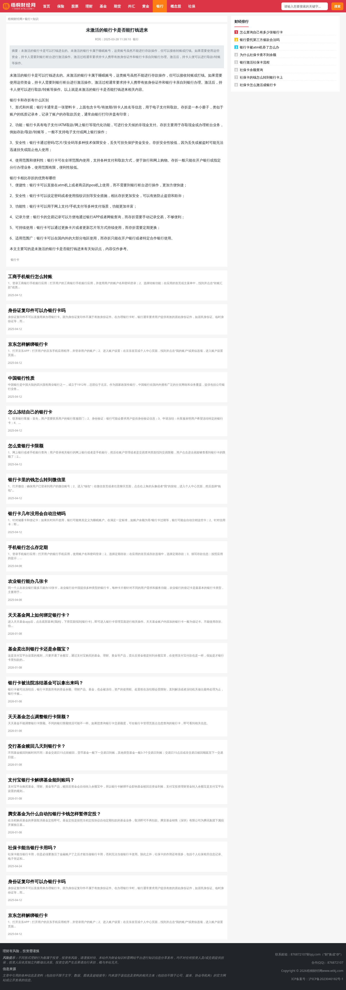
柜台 (49, 57)
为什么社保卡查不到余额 (255, 54)
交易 (50, 216)
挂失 (124, 142)
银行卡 (87, 50)
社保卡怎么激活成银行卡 (255, 85)
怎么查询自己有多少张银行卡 (258, 32)
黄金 (145, 6)
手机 (73, 206)
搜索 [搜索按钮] (337, 6)
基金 (103, 6)
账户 (13, 114)
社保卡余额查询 (248, 69)
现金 (145, 124)
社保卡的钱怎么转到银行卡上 (258, 77)
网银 (110, 216)
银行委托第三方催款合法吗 (257, 39)
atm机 (63, 185)
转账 (179, 50)
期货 (117, 6)
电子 (156, 107)
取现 (188, 124)
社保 (191, 6)
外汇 (131, 6)
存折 (27, 100)
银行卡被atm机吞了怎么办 (256, 47)
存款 (148, 50)
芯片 (59, 142)
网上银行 (82, 124)
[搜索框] (304, 6)
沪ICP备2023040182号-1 (326, 979)
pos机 (94, 185)
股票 (74, 6)
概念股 (175, 6)
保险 (60, 6)
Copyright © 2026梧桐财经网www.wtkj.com (312, 971)
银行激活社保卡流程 (252, 62)
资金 (15, 57)
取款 (210, 57)
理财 (89, 6)
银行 (159, 6)
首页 (46, 6)
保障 (95, 142)
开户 (199, 160)
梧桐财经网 (15, 19)
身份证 (125, 57)
